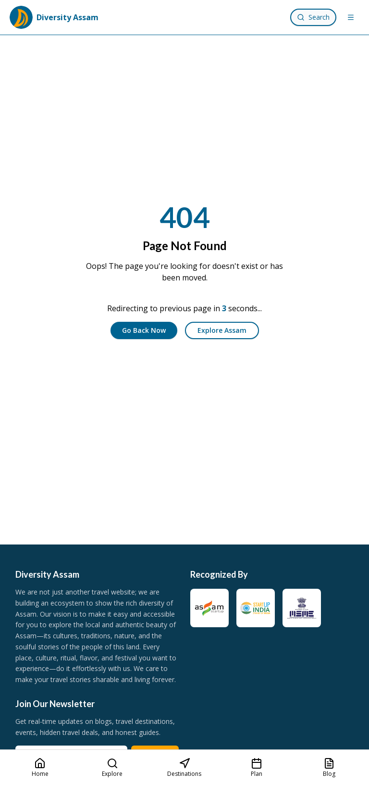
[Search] (313, 17)
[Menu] (350, 17)
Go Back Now (144, 330)
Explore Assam (221, 330)
